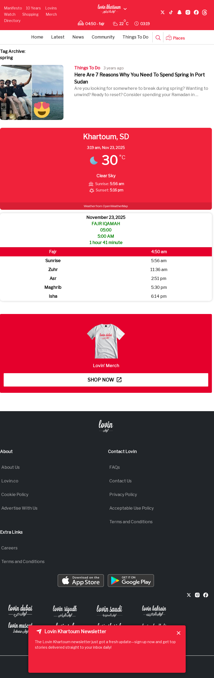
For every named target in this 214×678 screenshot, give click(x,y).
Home (37, 37)
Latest (58, 37)
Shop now (104, 380)
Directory (12, 20)
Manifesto (13, 8)
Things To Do (135, 37)
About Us (10, 467)
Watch (9, 14)
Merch (51, 14)
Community (103, 37)
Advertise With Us (19, 508)
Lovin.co (9, 480)
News (78, 37)
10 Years (33, 8)
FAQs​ (114, 467)
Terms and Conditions (131, 521)
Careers (9, 547)
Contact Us (120, 480)
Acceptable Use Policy (131, 508)
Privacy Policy (123, 494)
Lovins (51, 8)
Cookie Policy (14, 494)
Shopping (30, 14)
